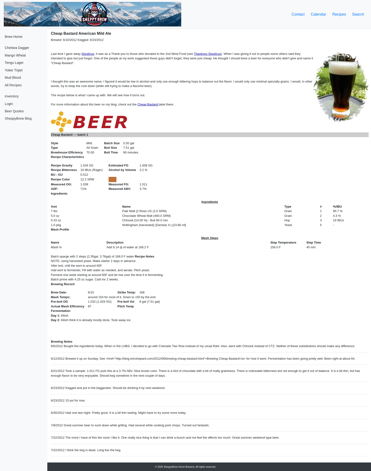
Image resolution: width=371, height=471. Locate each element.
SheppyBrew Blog (18, 118)
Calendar (318, 14)
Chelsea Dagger (17, 48)
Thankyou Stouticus (207, 54)
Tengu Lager (14, 63)
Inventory (12, 96)
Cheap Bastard (148, 104)
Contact (298, 14)
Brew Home (13, 37)
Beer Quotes (14, 111)
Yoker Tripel (13, 70)
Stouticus (87, 54)
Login (9, 104)
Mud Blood (13, 77)
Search (358, 14)
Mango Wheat (15, 55)
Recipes (339, 14)
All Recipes (13, 85)
